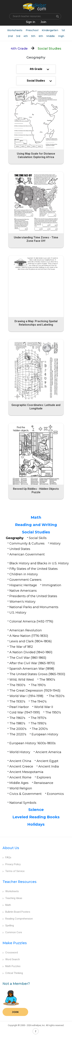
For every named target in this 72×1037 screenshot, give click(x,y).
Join (15, 1012)
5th (33, 36)
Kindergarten (50, 30)
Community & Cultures (27, 543)
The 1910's (38, 685)
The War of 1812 (21, 647)
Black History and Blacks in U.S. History (39, 563)
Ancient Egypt (47, 761)
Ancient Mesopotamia (26, 772)
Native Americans (23, 591)
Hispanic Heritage (23, 585)
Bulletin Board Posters (16, 911)
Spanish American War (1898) (31, 669)
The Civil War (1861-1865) (27, 658)
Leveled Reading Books (36, 817)
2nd (10, 36)
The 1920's (56, 696)
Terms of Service (14, 871)
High (61, 36)
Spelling (8, 925)
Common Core (12, 932)
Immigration (51, 585)
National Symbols (22, 803)
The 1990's (38, 723)
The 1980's (17, 723)
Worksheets (14, 30)
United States (19, 549)
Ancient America (48, 752)
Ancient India (48, 766)
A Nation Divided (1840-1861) (30, 652)
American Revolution (25, 630)
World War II (43, 707)
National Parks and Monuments (33, 607)
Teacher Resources (20, 882)
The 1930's (17, 701)
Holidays (36, 824)
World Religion (20, 788)
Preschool (32, 30)
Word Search (11, 959)
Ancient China (20, 761)
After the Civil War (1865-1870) (32, 663)
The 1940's (39, 701)
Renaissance (43, 783)
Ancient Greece (21, 766)
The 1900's (17, 685)
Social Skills (38, 538)
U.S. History (17, 612)
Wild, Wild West (21, 679)
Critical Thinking (13, 973)
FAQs (7, 857)
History (55, 543)
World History (19, 752)
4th (26, 36)
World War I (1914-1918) (26, 696)
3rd (18, 36)
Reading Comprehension (18, 918)
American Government (27, 554)
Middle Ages (18, 783)
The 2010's (40, 729)
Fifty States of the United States (33, 569)
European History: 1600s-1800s (32, 743)
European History (45, 734)
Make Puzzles (15, 943)
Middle (50, 36)
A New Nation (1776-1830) (28, 636)
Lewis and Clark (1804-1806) (30, 641)
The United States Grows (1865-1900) (37, 674)
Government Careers (25, 580)
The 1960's (17, 718)
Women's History (22, 601)
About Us (11, 848)
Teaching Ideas (12, 898)
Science (36, 809)
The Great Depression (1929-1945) (34, 690)
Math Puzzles (11, 966)
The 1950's (53, 712)
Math (36, 517)
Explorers (44, 777)
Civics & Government (25, 794)
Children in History (23, 574)
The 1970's (38, 718)
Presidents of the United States (33, 596)
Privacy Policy (12, 864)
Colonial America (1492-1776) (31, 621)
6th (41, 36)
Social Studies (36, 532)
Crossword (10, 952)
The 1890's (47, 679)
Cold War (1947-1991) (24, 712)
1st (63, 30)
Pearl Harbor (19, 707)
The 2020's (17, 734)
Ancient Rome (20, 777)
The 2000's (17, 729)
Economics (55, 794)
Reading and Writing (36, 524)
